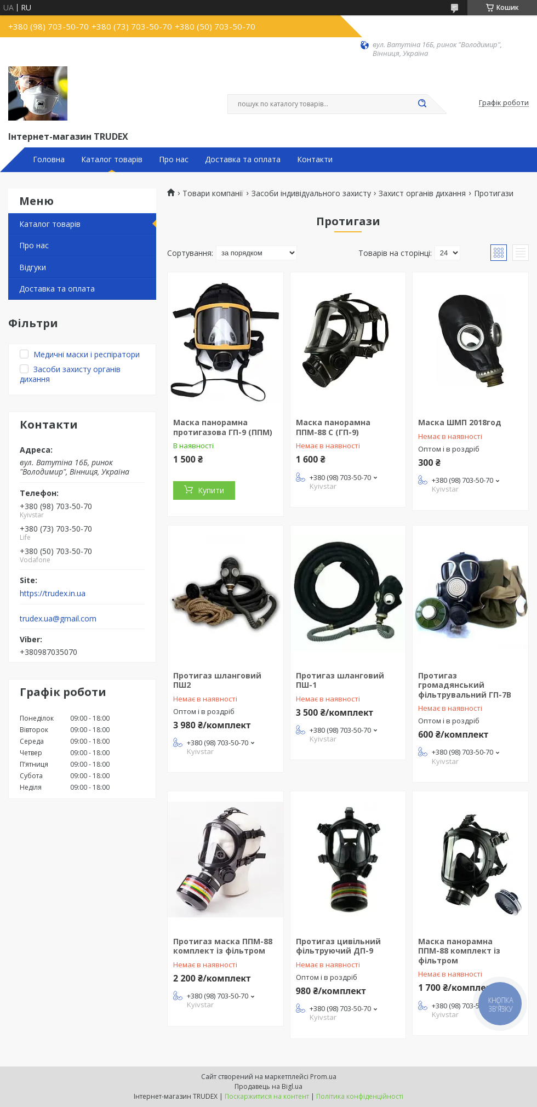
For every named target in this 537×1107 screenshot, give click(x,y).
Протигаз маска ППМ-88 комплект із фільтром (222, 946)
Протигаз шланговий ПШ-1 (340, 680)
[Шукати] (422, 104)
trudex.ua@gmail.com (58, 619)
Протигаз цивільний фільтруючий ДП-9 (338, 946)
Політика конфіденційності (359, 1096)
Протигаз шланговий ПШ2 (217, 680)
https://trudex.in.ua (52, 593)
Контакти (315, 159)
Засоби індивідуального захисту (311, 193)
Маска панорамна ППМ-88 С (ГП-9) (333, 427)
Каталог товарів (111, 159)
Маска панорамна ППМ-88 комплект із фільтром (459, 951)
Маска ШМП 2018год (459, 422)
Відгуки (32, 267)
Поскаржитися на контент (267, 1096)
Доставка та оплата (243, 159)
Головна (49, 159)
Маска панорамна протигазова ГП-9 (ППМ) (222, 427)
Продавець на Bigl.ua (268, 1086)
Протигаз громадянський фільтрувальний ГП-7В (464, 685)
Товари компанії (212, 193)
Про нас (173, 159)
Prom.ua (323, 1076)
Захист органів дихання (422, 193)
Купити (211, 490)
